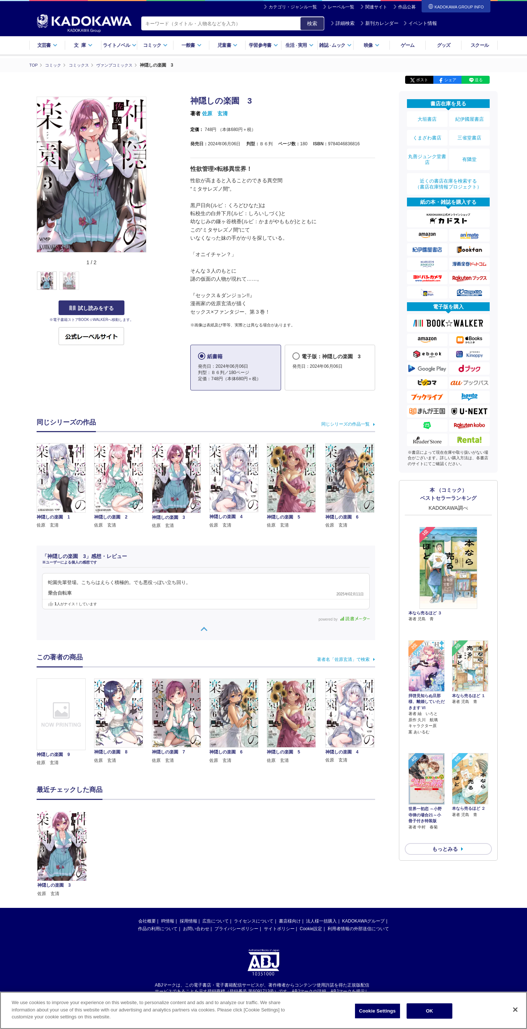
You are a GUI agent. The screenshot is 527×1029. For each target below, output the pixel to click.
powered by (344, 619)
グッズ (444, 45)
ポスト (422, 80)
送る (479, 80)
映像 (372, 45)
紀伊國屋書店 (469, 117)
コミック (155, 45)
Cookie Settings (377, 1011)
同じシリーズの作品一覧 (345, 424)
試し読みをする (91, 308)
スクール (480, 45)
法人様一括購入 (321, 921)
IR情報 (167, 921)
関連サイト (376, 7)
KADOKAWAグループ (363, 921)
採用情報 (188, 921)
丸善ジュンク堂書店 (427, 150)
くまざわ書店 (427, 132)
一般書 (192, 45)
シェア (450, 80)
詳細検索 (342, 23)
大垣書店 (427, 117)
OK (429, 1011)
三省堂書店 (470, 132)
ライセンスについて (253, 921)
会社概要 (147, 921)
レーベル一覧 (341, 7)
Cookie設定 (311, 928)
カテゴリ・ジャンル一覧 (293, 7)
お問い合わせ (196, 928)
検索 (312, 23)
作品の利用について (157, 928)
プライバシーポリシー (236, 928)
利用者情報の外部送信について (358, 928)
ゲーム (407, 45)
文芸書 (47, 45)
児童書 (227, 45)
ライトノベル (120, 45)
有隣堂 (469, 150)
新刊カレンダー (379, 23)
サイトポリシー (279, 928)
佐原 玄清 (215, 113)
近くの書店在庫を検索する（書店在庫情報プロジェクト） (448, 171)
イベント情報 (420, 23)
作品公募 (407, 7)
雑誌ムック (335, 45)
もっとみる (445, 795)
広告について (215, 921)
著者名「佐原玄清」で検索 (343, 659)
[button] (151, 281)
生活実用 (299, 45)
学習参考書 (263, 45)
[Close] (515, 1010)
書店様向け (290, 921)
